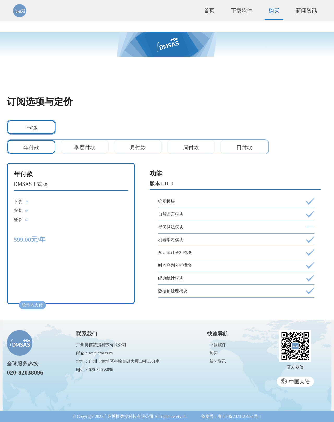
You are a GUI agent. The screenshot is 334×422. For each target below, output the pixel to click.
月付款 (138, 147)
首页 (209, 10)
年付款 (31, 148)
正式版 (31, 128)
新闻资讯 (306, 10)
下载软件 (241, 10)
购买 (274, 10)
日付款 (244, 147)
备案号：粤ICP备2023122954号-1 (231, 416)
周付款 (191, 147)
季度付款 (84, 147)
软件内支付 (32, 305)
